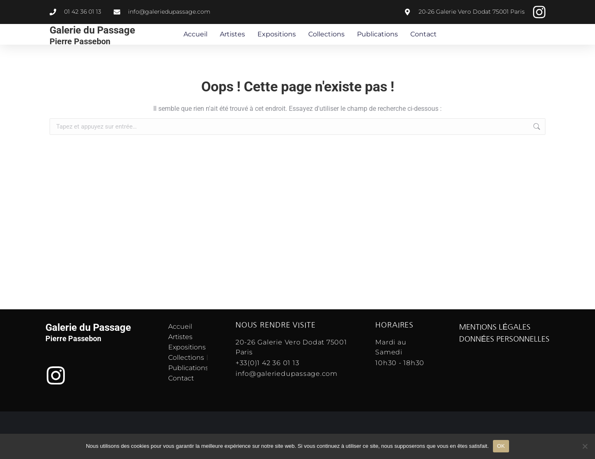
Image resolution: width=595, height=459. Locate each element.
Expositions (276, 34)
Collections (326, 34)
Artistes (232, 34)
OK (501, 446)
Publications (377, 34)
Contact (423, 34)
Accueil (195, 34)
